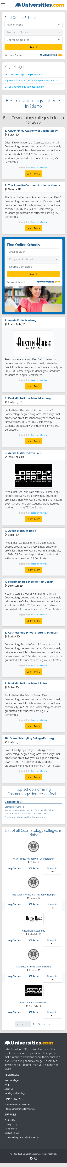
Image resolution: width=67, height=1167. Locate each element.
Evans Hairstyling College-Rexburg (32, 738)
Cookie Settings (12, 1133)
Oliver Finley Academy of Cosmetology (33, 130)
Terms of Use (11, 1128)
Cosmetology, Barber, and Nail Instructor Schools (26, 817)
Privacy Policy (11, 1124)
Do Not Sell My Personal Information (22, 1137)
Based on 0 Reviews (39, 167)
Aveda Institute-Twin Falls (25, 453)
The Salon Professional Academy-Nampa (34, 185)
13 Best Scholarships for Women (20, 1109)
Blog (7, 1084)
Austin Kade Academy (22, 320)
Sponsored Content (13, 55)
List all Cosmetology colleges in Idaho (25, 86)
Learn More (33, 173)
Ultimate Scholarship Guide (17, 1104)
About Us (9, 1089)
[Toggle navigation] (3, 4)
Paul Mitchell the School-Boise (27, 683)
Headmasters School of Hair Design (31, 582)
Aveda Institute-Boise (22, 531)
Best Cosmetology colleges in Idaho (24, 74)
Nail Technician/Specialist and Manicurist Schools (26, 813)
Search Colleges (12, 1080)
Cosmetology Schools (14, 806)
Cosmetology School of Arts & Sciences (33, 632)
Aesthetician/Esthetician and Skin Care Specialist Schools (30, 810)
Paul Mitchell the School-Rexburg (29, 398)
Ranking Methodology (15, 1093)
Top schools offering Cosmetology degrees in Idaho (32, 80)
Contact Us (10, 1120)
